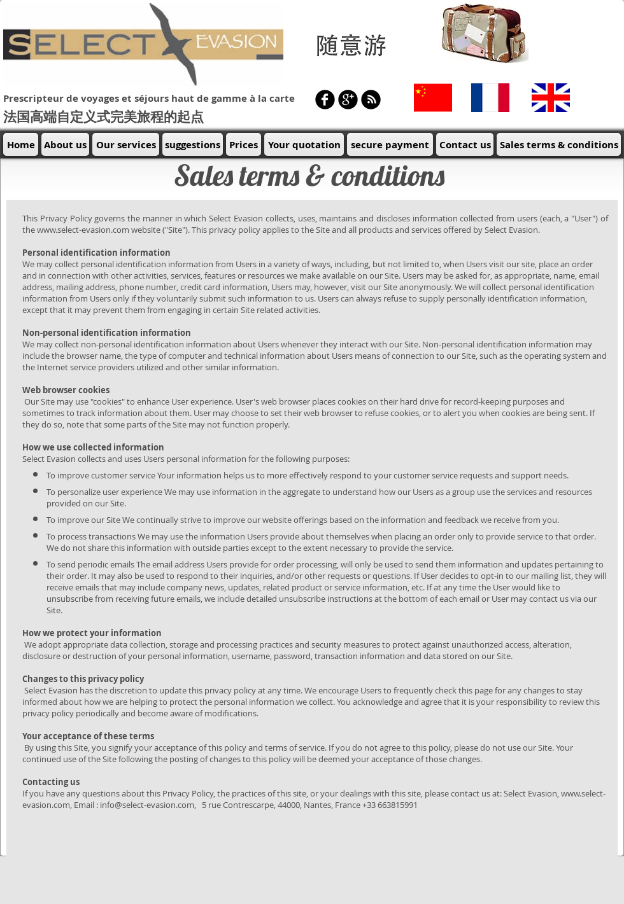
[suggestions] (192, 144)
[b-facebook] (325, 99)
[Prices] (243, 144)
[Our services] (125, 144)
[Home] (20, 144)
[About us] (65, 144)
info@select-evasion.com (147, 804)
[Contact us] (464, 144)
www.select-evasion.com (83, 229)
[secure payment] (390, 144)
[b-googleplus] (348, 99)
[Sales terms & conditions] (559, 144)
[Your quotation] (304, 144)
